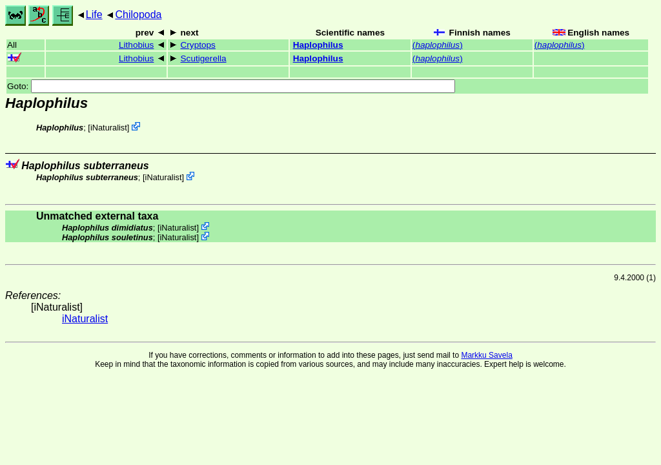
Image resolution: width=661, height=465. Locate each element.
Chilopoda (138, 14)
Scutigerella (204, 58)
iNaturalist (108, 127)
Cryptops (198, 45)
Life (94, 14)
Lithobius (136, 45)
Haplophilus (318, 45)
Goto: (231, 86)
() (437, 45)
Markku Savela (486, 355)
